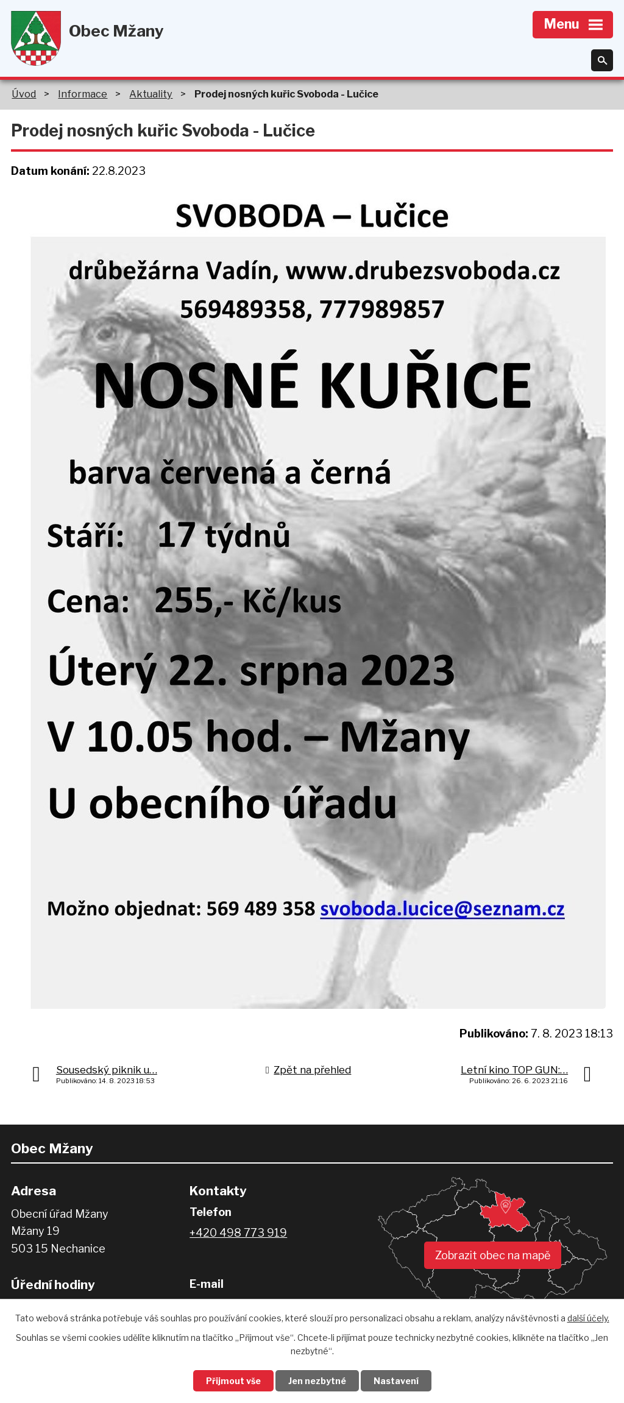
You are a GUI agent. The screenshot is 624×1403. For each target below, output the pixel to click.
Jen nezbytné (317, 1381)
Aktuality (150, 94)
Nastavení (396, 1381)
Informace (82, 94)
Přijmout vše (233, 1381)
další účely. (588, 1318)
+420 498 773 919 (238, 1232)
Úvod (24, 94)
